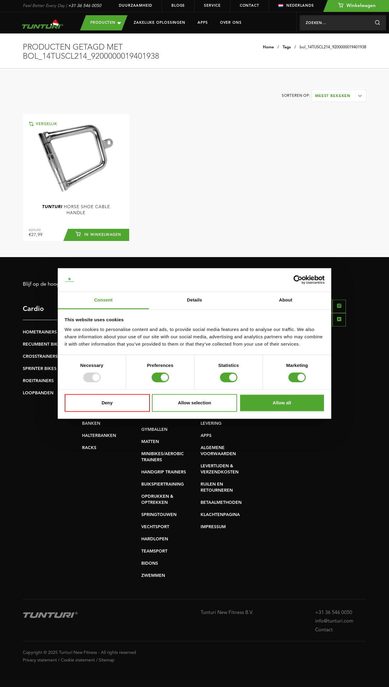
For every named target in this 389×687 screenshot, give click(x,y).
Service (212, 6)
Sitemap (107, 660)
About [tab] (285, 299)
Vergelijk (43, 124)
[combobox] (339, 96)
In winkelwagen (98, 234)
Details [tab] (194, 299)
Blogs (178, 6)
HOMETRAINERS (40, 332)
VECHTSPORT (155, 527)
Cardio (33, 309)
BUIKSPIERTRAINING (162, 484)
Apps (203, 23)
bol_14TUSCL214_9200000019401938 (333, 47)
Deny (107, 402)
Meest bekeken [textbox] (332, 96)
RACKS (89, 448)
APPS (206, 436)
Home (268, 47)
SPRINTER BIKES (40, 369)
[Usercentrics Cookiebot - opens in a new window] (298, 279)
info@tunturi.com (334, 621)
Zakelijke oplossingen (159, 23)
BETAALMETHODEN (221, 502)
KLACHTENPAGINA (220, 515)
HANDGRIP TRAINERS (163, 472)
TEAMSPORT (154, 551)
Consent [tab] (103, 299)
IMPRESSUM (213, 527)
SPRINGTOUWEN (159, 515)
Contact (249, 6)
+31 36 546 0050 (84, 6)
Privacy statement (40, 660)
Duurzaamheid (135, 6)
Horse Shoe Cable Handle (76, 210)
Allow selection (194, 402)
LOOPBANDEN (38, 393)
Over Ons (231, 23)
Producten (105, 23)
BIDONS (149, 563)
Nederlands (296, 6)
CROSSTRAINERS (40, 356)
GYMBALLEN (154, 429)
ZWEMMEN (153, 576)
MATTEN (150, 442)
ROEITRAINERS (38, 381)
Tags (287, 47)
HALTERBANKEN (99, 436)
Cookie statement (78, 660)
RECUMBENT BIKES (43, 344)
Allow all (282, 402)
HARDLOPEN (154, 539)
